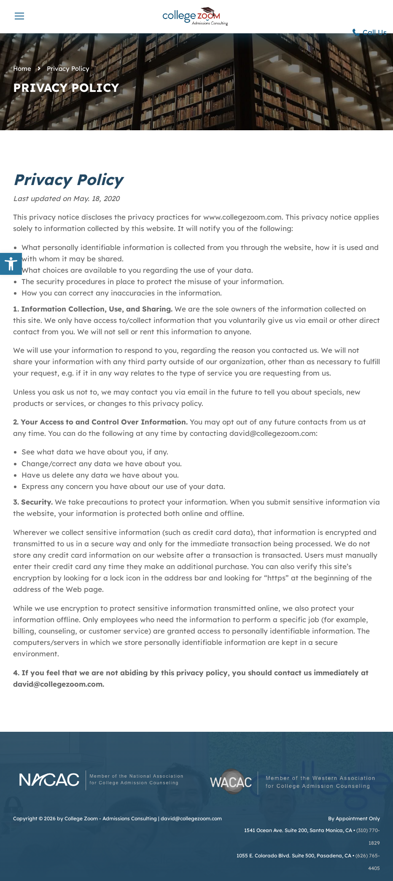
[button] (11, 264)
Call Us (369, 32)
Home (22, 68)
